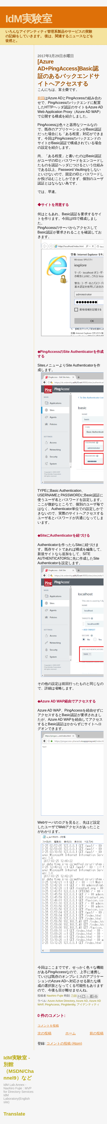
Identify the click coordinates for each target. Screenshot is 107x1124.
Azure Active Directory (61, 1000)
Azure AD (82, 1000)
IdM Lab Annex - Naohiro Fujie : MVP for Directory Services (18, 1088)
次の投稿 (44, 1033)
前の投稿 (97, 1033)
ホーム (70, 1033)
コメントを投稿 (48, 1025)
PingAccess (52, 1004)
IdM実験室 (28, 18)
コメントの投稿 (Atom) (64, 1043)
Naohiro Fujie (55, 995)
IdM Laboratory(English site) (16, 1098)
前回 (41, 98)
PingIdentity (68, 1004)
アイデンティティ (88, 1004)
